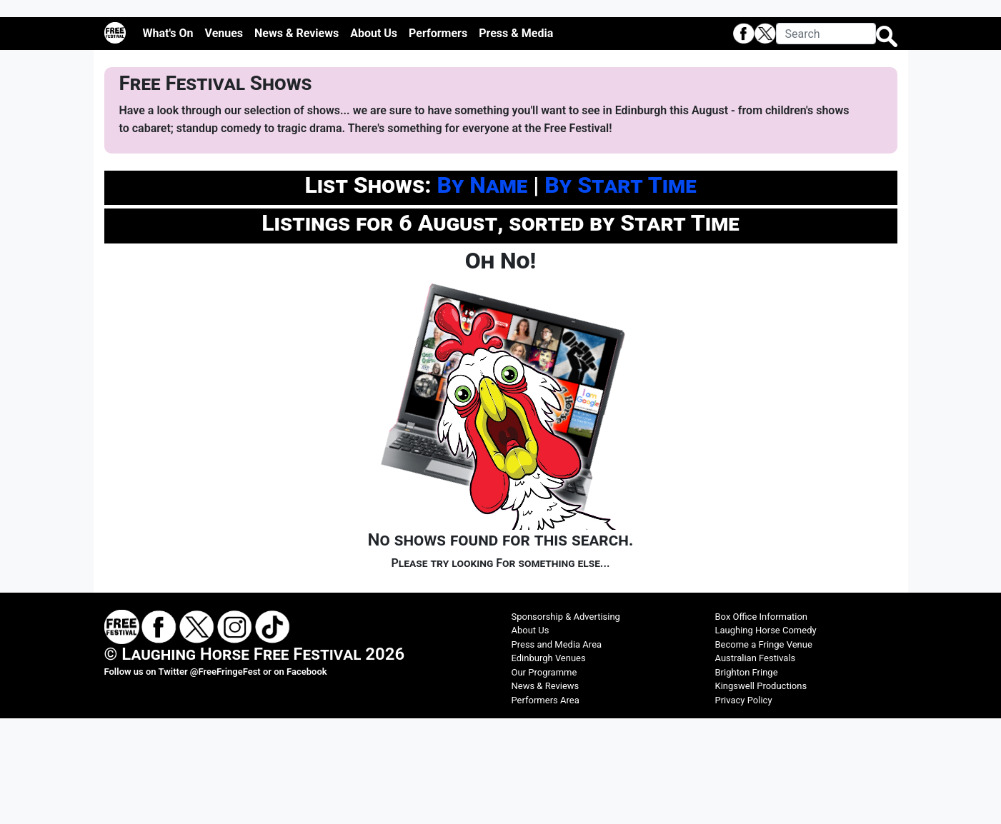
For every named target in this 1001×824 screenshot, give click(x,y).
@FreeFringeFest (225, 776)
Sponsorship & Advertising (566, 721)
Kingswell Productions (761, 791)
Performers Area (545, 805)
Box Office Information (761, 721)
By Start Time (620, 289)
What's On (168, 138)
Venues (224, 138)
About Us (373, 138)
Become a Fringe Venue (763, 749)
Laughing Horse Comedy (766, 735)
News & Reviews (296, 138)
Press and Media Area (557, 749)
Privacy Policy (743, 805)
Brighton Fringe (746, 777)
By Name (482, 289)
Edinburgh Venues (549, 763)
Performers (438, 138)
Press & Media (516, 138)
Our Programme (544, 777)
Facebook (307, 776)
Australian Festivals (755, 763)
